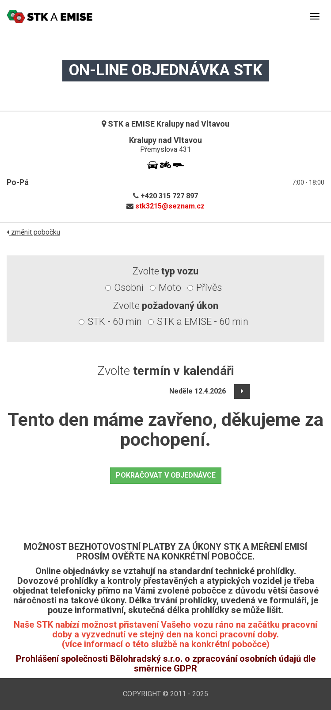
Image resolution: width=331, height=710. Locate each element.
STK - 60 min (115, 321)
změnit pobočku (33, 232)
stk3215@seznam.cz (170, 206)
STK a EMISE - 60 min (202, 321)
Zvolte (165, 271)
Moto (170, 287)
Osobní (129, 287)
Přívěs (209, 287)
